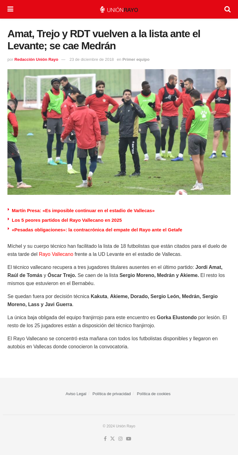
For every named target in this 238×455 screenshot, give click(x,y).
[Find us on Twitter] (112, 438)
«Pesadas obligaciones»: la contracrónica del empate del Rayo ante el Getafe (97, 229)
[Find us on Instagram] (120, 438)
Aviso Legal (76, 393)
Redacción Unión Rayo (36, 59)
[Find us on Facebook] (105, 438)
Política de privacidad (112, 393)
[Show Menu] (10, 9)
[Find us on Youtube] (128, 438)
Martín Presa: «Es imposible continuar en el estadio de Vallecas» (83, 210)
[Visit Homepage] (118, 9)
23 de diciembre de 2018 (91, 59)
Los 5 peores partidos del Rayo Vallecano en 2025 (67, 220)
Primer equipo (135, 59)
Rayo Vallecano (56, 254)
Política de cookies (153, 393)
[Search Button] (227, 9)
